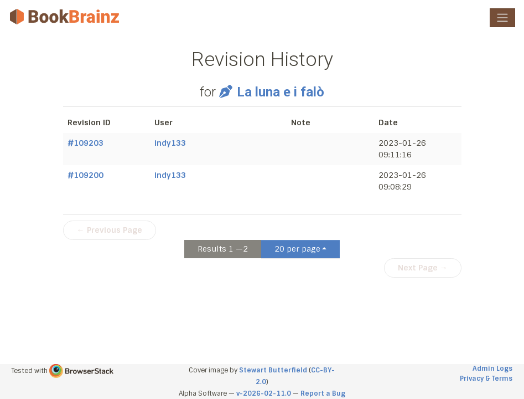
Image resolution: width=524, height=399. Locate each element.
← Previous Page (109, 230)
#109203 (85, 143)
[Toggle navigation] (502, 17)
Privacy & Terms (486, 378)
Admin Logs (492, 368)
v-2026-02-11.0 (263, 393)
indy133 (170, 143)
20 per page (297, 249)
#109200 (85, 175)
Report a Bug (322, 393)
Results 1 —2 (223, 249)
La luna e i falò (271, 92)
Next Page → (423, 268)
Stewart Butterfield (273, 370)
